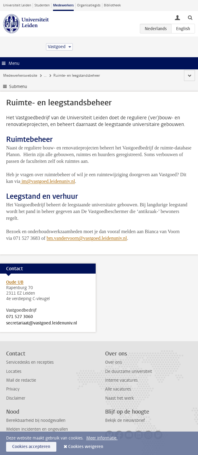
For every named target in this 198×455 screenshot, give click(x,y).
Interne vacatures (121, 380)
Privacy (12, 389)
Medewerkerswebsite (20, 75)
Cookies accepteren (31, 447)
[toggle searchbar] (190, 17)
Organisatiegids (89, 5)
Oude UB (14, 282)
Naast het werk (119, 398)
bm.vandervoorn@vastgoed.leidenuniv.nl (87, 238)
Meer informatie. (102, 438)
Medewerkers (63, 5)
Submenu (18, 86)
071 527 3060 (19, 317)
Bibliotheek (112, 5)
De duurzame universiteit (128, 371)
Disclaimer (15, 398)
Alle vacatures (118, 389)
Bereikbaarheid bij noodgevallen (35, 420)
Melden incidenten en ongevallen (37, 429)
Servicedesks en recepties (30, 362)
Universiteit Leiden (17, 5)
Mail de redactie (21, 380)
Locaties (13, 371)
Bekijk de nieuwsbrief (125, 420)
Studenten (42, 5)
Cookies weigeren (85, 447)
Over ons (113, 362)
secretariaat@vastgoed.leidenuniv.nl (41, 323)
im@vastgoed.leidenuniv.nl (47, 181)
